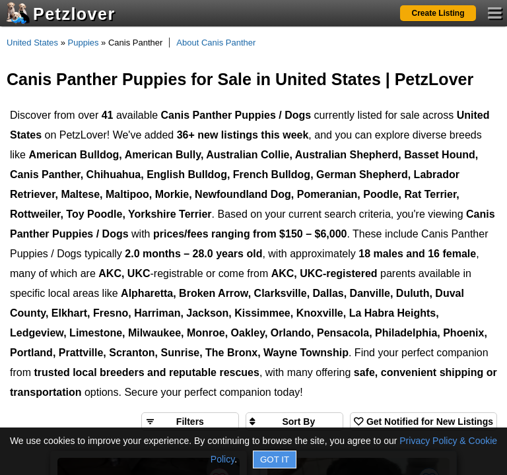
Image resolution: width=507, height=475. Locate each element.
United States (32, 43)
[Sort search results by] (294, 421)
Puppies (83, 43)
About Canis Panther (215, 43)
